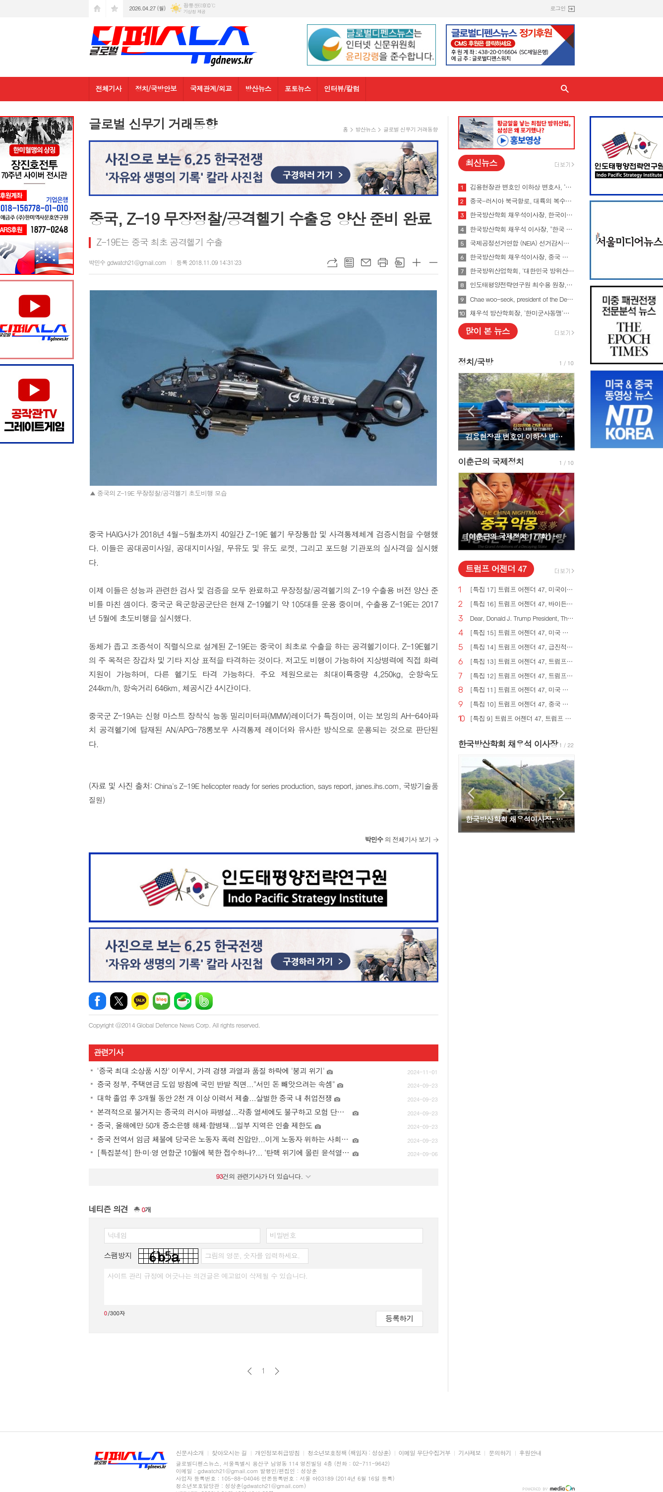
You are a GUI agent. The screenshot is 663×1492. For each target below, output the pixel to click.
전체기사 (109, 88)
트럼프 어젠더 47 (496, 569)
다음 (277, 1371)
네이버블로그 (161, 1001)
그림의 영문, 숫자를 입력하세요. (252, 1255)
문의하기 (499, 1453)
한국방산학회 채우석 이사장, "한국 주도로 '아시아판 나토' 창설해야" (522, 229)
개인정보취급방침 (277, 1453)
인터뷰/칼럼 (341, 88)
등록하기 (399, 1318)
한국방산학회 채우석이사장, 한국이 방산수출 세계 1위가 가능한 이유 (522, 214)
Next (562, 411)
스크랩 (400, 262)
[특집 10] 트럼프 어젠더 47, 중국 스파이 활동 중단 (522, 704)
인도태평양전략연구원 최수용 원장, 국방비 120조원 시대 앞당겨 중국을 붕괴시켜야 (522, 284)
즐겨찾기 (114, 8)
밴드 (204, 1001)
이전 (249, 1371)
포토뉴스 (298, 88)
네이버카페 (182, 1001)
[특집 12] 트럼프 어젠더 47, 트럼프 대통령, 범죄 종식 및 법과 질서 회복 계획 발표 (522, 676)
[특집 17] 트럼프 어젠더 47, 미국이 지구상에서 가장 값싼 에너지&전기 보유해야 (522, 589)
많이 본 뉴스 (488, 331)
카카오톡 (140, 1001)
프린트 (383, 262)
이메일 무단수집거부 (425, 1453)
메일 (366, 262)
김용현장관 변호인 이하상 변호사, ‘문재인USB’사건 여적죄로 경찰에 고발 (522, 187)
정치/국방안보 (156, 88)
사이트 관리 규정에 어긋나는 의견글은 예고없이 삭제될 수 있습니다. (208, 1275)
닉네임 (117, 1235)
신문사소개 (190, 1453)
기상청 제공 (194, 11)
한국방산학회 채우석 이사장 (508, 744)
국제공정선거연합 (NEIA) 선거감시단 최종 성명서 (522, 243)
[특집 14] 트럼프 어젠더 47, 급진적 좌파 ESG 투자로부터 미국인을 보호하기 (522, 647)
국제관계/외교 (211, 88)
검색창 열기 (565, 89)
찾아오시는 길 (229, 1453)
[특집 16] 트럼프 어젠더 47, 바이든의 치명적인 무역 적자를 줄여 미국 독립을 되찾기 (522, 604)
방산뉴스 (258, 88)
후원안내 (530, 1453)
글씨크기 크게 (417, 262)
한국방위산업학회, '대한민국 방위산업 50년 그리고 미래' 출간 (522, 270)
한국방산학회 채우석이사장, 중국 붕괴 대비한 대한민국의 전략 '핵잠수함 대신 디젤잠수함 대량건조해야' (522, 257)
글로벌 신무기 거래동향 (410, 129)
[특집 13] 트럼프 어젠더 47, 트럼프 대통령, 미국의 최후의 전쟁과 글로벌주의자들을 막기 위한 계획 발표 (522, 661)
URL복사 (332, 262)
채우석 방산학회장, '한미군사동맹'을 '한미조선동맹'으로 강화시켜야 (522, 313)
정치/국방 (475, 362)
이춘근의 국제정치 (491, 461)
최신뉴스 (481, 163)
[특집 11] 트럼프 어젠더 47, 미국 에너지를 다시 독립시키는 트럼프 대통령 (522, 690)
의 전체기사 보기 (398, 839)
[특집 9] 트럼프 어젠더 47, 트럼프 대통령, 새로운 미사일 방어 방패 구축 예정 (522, 718)
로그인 (557, 8)
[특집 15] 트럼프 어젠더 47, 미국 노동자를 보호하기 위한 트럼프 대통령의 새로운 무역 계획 (522, 633)
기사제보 (469, 1453)
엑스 (118, 1001)
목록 (349, 262)
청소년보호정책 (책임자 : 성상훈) (348, 1453)
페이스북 (97, 1001)
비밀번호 (283, 1235)
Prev (471, 411)
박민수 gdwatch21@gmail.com (128, 262)
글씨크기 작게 (433, 262)
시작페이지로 (97, 8)
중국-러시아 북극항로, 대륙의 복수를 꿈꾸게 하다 (522, 200)
